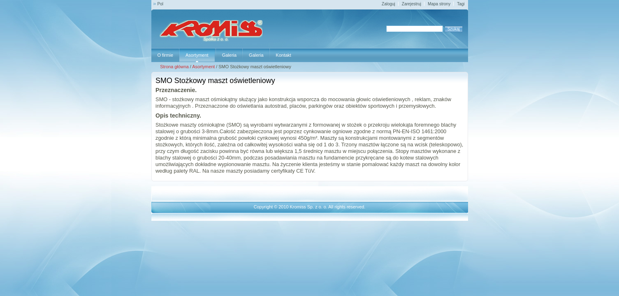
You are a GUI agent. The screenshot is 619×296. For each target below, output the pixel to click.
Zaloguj (388, 4)
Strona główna (174, 66)
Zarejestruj (411, 4)
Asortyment (203, 66)
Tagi (460, 4)
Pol (160, 4)
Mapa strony (439, 4)
